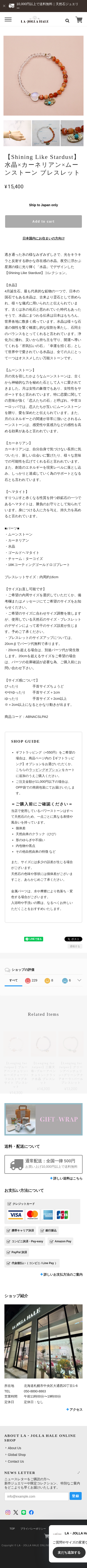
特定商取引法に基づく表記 (67, 1528)
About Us (14, 1448)
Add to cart (43, 221)
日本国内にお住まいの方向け (44, 238)
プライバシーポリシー (33, 1528)
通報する (75, 946)
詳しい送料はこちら (68, 1178)
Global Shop (17, 1455)
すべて (13, 980)
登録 (75, 1496)
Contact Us (16, 1461)
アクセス (76, 1409)
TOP (12, 1528)
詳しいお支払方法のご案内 (63, 1274)
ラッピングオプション (45, 770)
